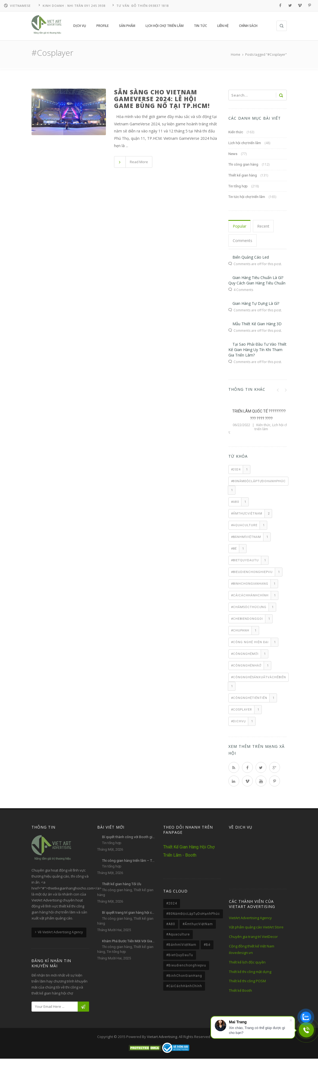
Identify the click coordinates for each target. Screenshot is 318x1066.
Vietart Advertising (162, 1036)
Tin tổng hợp (238, 186)
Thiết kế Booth (240, 990)
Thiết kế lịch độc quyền (247, 962)
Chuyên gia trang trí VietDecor (253, 936)
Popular (239, 226)
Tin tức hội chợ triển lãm (246, 197)
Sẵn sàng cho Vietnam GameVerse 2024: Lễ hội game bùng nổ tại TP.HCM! (162, 99)
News (232, 153)
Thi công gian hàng (243, 164)
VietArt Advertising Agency (250, 917)
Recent (263, 226)
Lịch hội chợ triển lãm (244, 143)
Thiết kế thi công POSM (247, 980)
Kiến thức (235, 132)
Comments (242, 240)
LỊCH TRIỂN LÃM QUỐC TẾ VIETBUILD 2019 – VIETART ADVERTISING (257, 418)
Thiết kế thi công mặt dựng (250, 971)
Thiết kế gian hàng (242, 175)
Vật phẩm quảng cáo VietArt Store (256, 927)
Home (235, 54)
